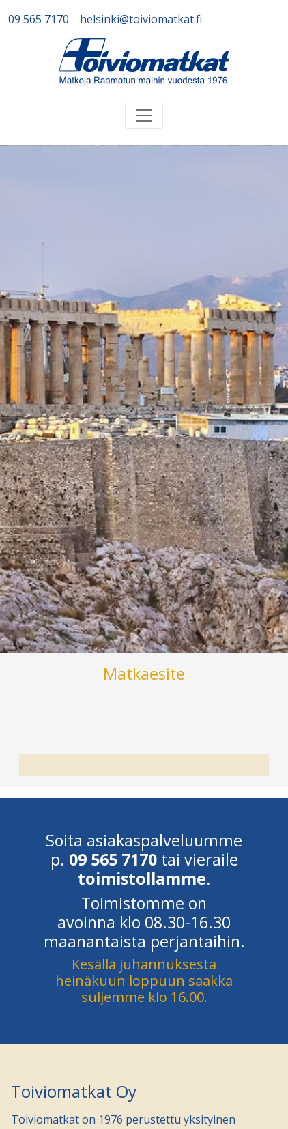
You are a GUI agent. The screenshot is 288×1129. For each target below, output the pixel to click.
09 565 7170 (38, 19)
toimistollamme (142, 878)
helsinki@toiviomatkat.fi (141, 19)
